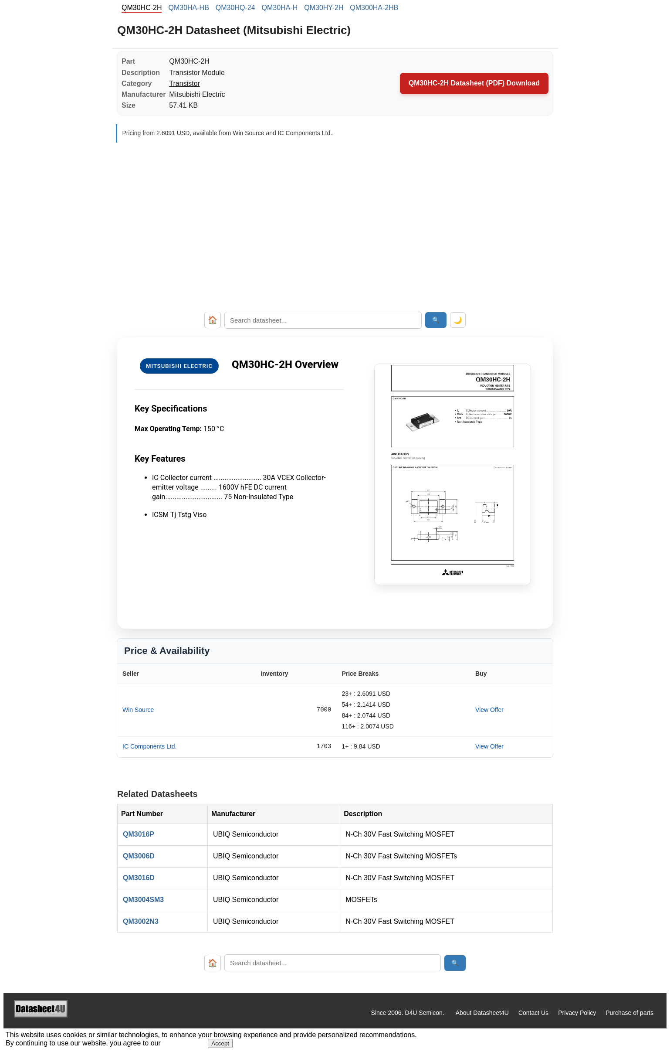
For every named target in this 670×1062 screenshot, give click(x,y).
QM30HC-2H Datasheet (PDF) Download (474, 83)
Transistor (184, 83)
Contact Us (533, 1012)
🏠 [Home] (212, 320)
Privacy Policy (577, 1012)
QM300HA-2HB (374, 7)
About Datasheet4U (482, 1012)
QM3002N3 (141, 921)
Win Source (138, 709)
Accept (220, 1043)
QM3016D (139, 878)
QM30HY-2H (323, 7)
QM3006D (139, 856)
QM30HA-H (280, 7)
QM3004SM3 (143, 899)
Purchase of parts (629, 1012)
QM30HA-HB (188, 7)
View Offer (489, 709)
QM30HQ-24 (235, 7)
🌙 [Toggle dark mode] (457, 320)
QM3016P (138, 834)
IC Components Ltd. (149, 746)
